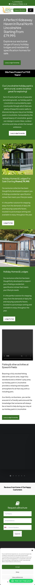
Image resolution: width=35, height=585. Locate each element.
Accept (17, 567)
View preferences (17, 577)
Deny (17, 572)
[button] (32, 550)
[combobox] (6, 527)
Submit (17, 534)
